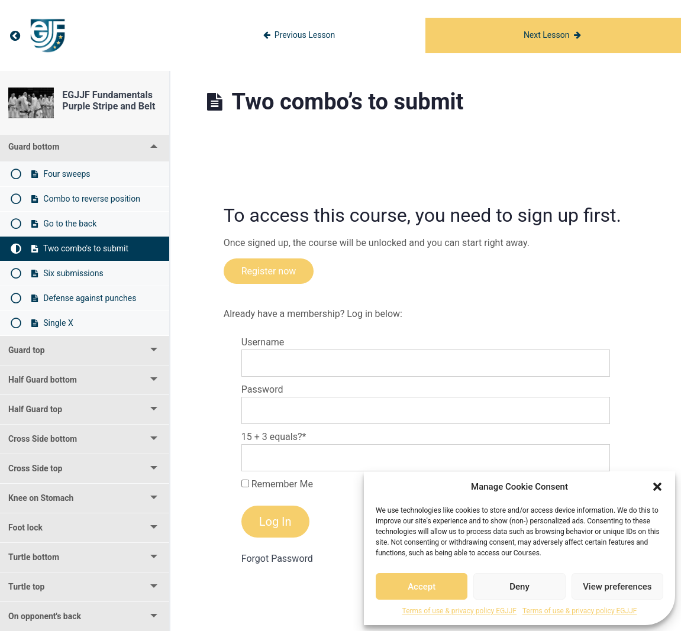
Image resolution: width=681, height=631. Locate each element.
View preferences (617, 586)
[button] (657, 487)
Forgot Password (277, 558)
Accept (421, 586)
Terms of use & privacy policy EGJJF (459, 611)
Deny (519, 586)
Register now (268, 271)
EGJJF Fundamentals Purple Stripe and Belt (108, 100)
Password (262, 389)
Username (263, 342)
